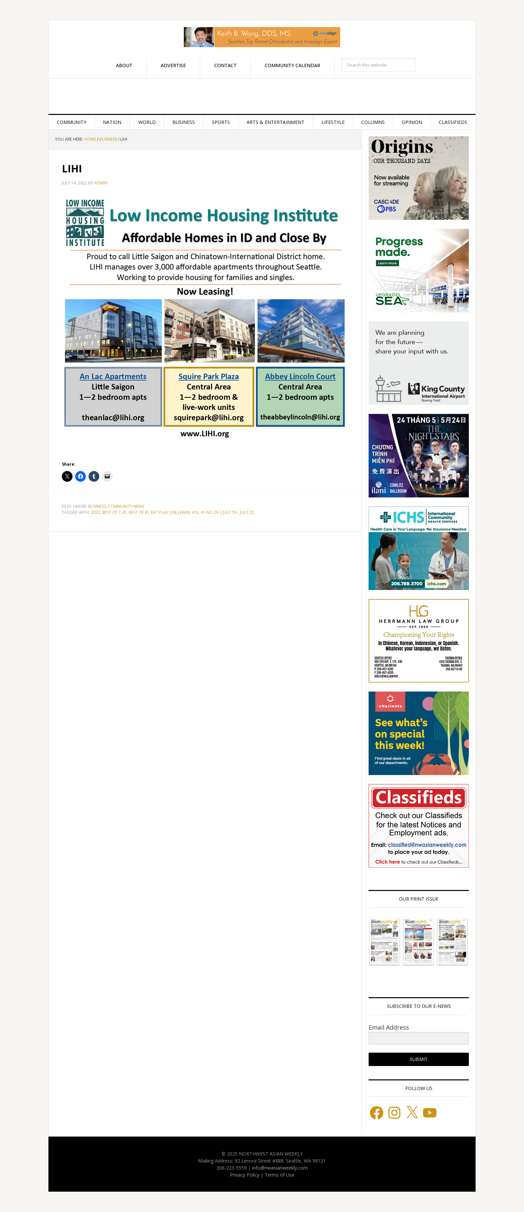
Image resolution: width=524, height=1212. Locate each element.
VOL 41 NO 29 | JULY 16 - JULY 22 (223, 512)
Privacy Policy (244, 1175)
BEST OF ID (139, 512)
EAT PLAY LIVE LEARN (170, 512)
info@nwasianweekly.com (280, 1168)
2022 (95, 512)
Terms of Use (279, 1175)
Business (97, 506)
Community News (126, 506)
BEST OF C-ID (114, 512)
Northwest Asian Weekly (262, 96)
